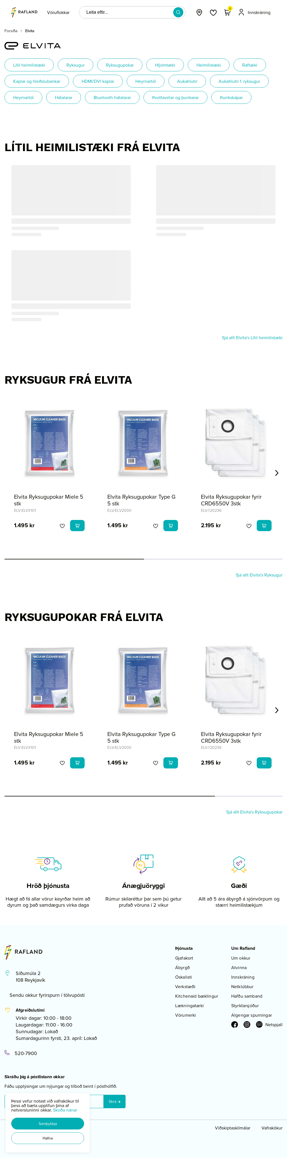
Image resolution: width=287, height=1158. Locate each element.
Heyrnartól (145, 81)
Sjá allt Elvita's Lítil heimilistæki (252, 337)
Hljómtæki (165, 65)
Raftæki (249, 65)
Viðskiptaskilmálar (232, 1128)
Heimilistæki (208, 65)
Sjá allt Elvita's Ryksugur (259, 575)
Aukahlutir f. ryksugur (239, 81)
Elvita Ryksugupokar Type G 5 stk (141, 500)
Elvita (29, 31)
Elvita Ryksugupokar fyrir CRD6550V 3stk (231, 500)
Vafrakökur (272, 1128)
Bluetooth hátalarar (112, 97)
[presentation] (58, 12)
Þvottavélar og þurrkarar (175, 97)
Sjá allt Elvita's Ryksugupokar (254, 812)
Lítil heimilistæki (29, 65)
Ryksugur (75, 65)
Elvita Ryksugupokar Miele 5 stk (48, 500)
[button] (47, 1123)
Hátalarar (63, 97)
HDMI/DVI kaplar (98, 81)
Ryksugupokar (120, 65)
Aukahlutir (187, 81)
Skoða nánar (65, 1110)
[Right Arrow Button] (276, 473)
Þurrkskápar (231, 97)
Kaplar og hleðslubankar (36, 81)
